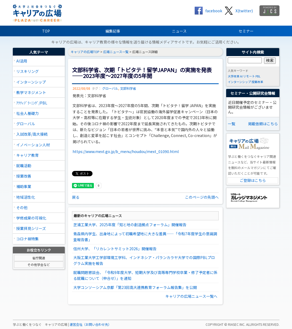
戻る (75, 197)
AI (241, 76)
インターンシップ (31, 82)
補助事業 (23, 186)
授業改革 (257, 82)
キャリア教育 (27, 155)
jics (269, 10)
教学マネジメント (31, 92)
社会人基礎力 (27, 113)
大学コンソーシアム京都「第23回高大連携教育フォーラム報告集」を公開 (135, 287)
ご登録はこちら (253, 180)
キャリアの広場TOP (85, 51)
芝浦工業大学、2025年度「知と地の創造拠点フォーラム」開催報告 (129, 224)
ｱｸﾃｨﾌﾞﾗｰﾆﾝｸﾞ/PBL (31, 102)
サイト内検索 (253, 52)
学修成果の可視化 (31, 218)
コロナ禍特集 (27, 238)
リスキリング (27, 71)
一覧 (231, 123)
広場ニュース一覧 (116, 51)
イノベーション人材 (33, 144)
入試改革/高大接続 (31, 134)
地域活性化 (25, 197)
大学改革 (233, 76)
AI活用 (21, 60)
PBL (258, 76)
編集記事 (112, 31)
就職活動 (23, 165)
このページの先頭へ (202, 197)
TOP (46, 31)
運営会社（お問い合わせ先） (90, 324)
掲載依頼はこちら (263, 123)
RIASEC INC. (236, 324)
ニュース (179, 31)
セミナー (246, 31)
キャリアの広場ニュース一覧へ (191, 296)
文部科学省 (128, 88)
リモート (249, 76)
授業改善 (23, 176)
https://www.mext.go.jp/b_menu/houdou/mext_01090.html (126, 151)
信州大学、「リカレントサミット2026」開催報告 (115, 248)
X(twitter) (244, 10)
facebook (213, 10)
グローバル (25, 123)
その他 (21, 207)
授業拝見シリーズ (31, 228)
